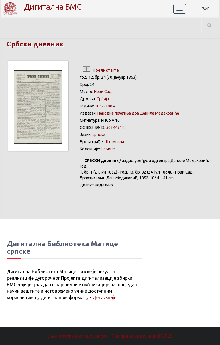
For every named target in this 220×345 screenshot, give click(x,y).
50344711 (115, 127)
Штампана (114, 141)
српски (98, 134)
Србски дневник (35, 44)
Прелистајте (99, 70)
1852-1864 (105, 106)
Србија (103, 98)
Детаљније (104, 297)
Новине (108, 149)
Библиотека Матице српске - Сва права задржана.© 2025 (110, 335)
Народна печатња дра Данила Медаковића (138, 113)
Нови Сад (103, 91)
